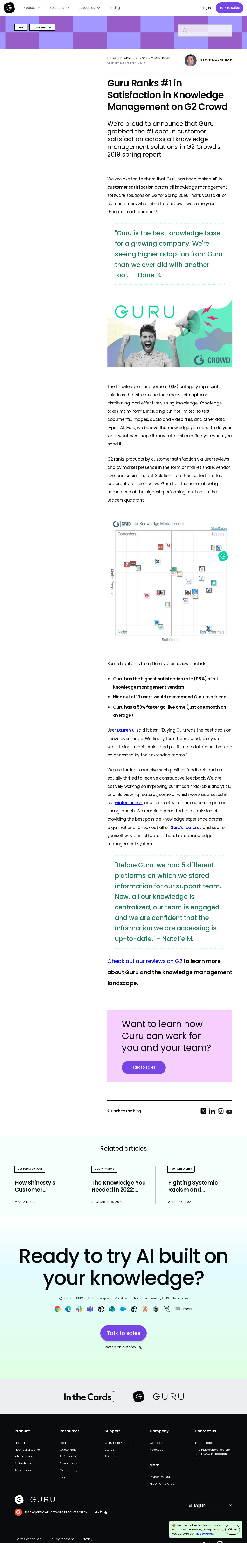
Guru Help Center (118, 1442)
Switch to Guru (161, 1477)
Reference (68, 1456)
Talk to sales (230, 8)
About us (156, 1449)
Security (111, 1456)
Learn (64, 1442)
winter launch (128, 803)
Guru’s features (186, 827)
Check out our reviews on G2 (144, 961)
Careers (156, 1442)
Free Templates (162, 1483)
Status (109, 1449)
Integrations (24, 1456)
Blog (63, 1477)
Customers (68, 1449)
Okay (232, 1529)
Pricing (115, 8)
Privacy (86, 1539)
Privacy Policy (204, 1534)
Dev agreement (61, 1539)
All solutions (24, 1470)
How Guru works (27, 1449)
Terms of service (28, 1539)
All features (23, 1463)
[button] (31, 8)
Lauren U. (126, 730)
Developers (69, 1463)
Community (68, 1470)
